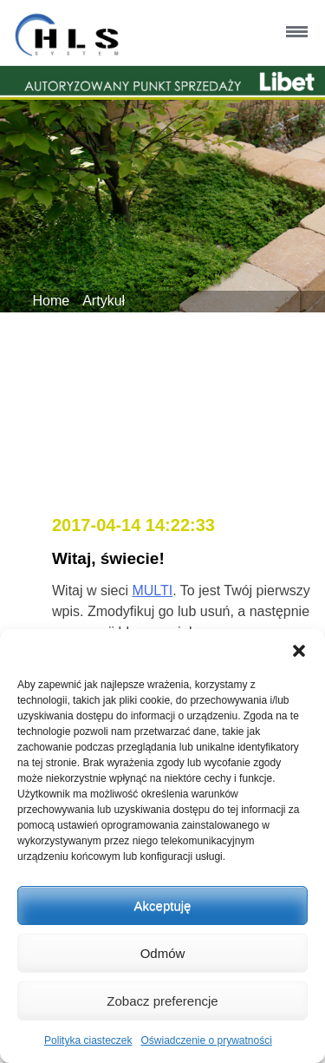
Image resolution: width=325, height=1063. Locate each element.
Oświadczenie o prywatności (205, 1040)
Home (51, 300)
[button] (299, 650)
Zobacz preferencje (162, 1001)
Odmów (162, 953)
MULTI (152, 590)
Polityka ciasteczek (88, 1040)
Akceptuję (163, 905)
